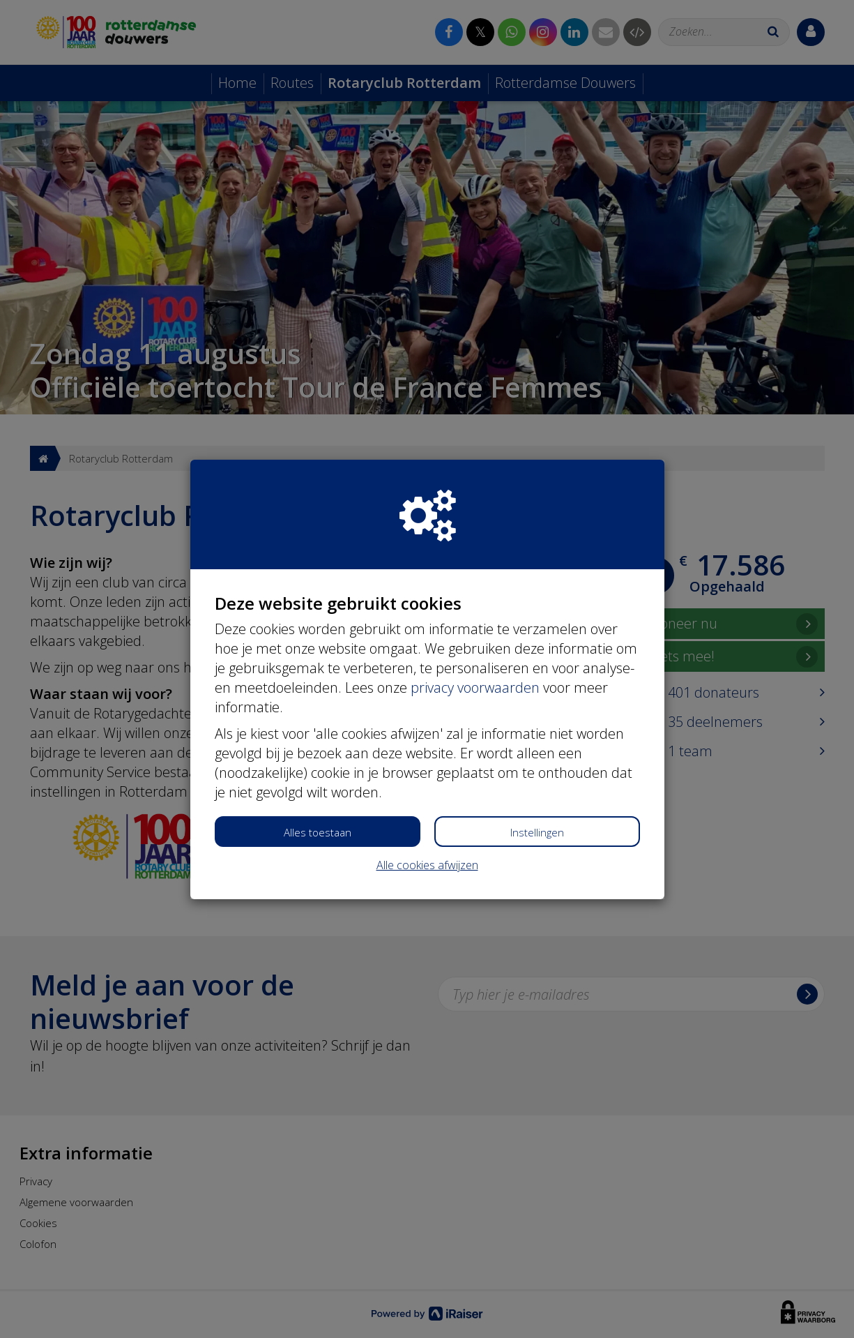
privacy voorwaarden (475, 687)
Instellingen (537, 832)
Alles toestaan (317, 832)
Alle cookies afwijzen (427, 865)
